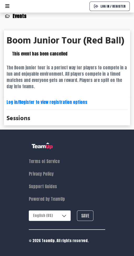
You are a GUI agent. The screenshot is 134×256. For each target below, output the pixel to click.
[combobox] (50, 215)
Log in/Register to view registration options (47, 102)
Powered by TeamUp (47, 199)
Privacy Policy (41, 174)
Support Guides (43, 186)
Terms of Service (44, 161)
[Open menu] (7, 6)
